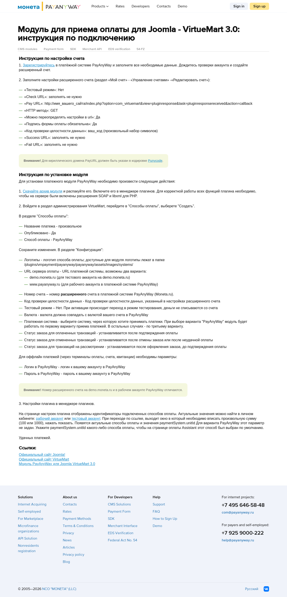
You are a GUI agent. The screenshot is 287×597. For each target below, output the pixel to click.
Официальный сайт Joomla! (42, 455)
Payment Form (119, 511)
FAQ (156, 511)
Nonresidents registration (28, 548)
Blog (66, 562)
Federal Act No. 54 (122, 540)
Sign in (238, 6)
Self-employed (29, 511)
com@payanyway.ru (238, 512)
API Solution (27, 538)
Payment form (54, 49)
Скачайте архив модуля (42, 191)
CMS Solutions (119, 504)
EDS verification (119, 49)
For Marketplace (30, 518)
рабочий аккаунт (49, 418)
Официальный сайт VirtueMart (44, 459)
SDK (73, 49)
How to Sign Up (165, 518)
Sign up (259, 6)
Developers (141, 6)
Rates (120, 6)
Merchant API (92, 49)
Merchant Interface (122, 526)
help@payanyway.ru (238, 540)
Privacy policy (73, 554)
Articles (69, 547)
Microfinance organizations (28, 529)
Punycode (155, 160)
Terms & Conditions (78, 526)
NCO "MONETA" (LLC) (59, 589)
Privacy (68, 533)
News (67, 540)
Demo (182, 6)
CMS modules (27, 49)
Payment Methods (77, 518)
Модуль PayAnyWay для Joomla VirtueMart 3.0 (57, 464)
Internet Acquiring (32, 504)
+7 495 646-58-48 (243, 505)
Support (159, 504)
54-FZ (141, 49)
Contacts (164, 6)
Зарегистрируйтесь (39, 65)
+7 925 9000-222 (243, 533)
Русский (251, 589)
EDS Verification (120, 533)
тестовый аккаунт (86, 418)
